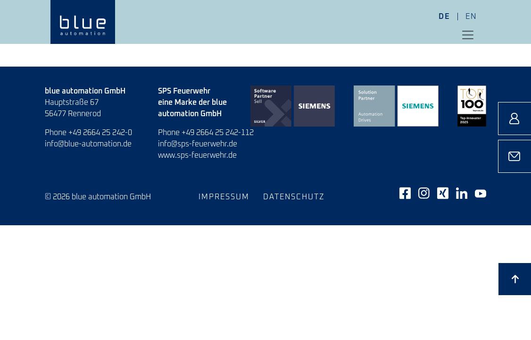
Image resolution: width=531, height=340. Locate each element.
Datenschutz (294, 197)
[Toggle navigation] (468, 35)
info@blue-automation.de (88, 144)
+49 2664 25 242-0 (100, 132)
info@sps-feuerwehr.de (197, 144)
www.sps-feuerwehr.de (197, 155)
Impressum (224, 197)
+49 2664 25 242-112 (218, 132)
